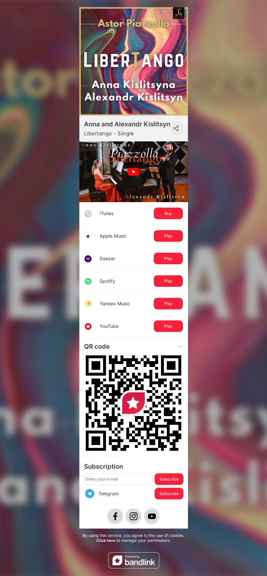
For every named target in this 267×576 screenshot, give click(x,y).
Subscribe (169, 479)
